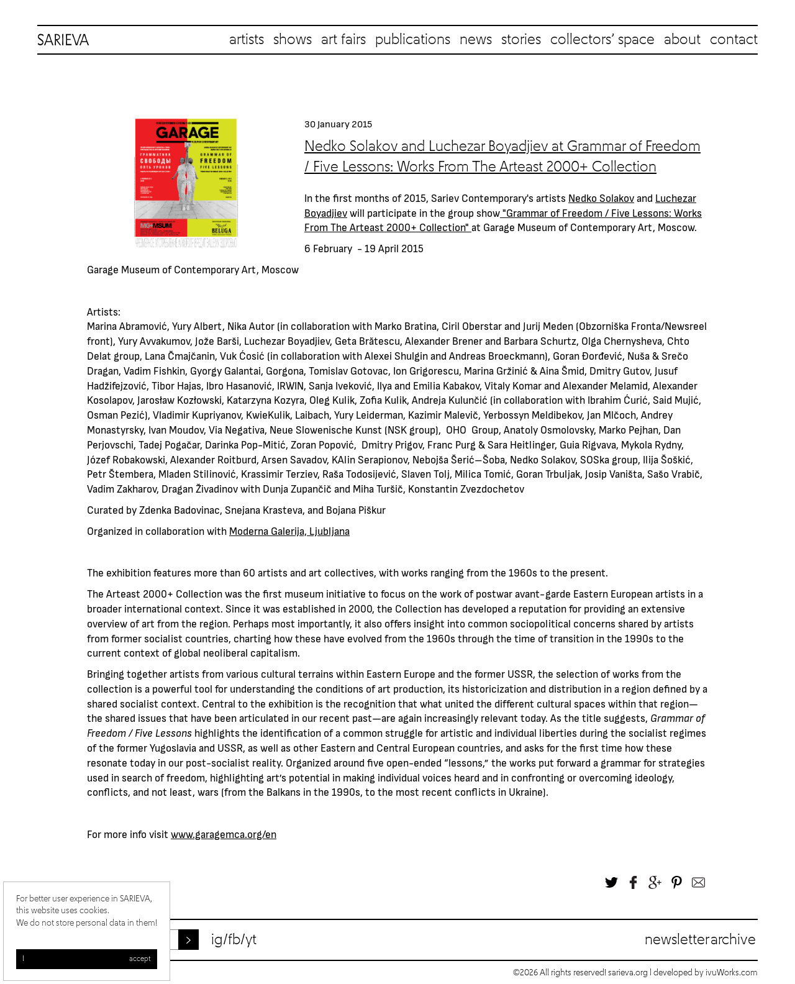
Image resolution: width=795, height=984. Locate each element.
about (682, 39)
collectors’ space (602, 39)
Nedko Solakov (601, 197)
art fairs (343, 39)
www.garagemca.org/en (223, 833)
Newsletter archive (700, 939)
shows (292, 39)
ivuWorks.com (732, 972)
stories (521, 39)
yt (251, 939)
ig (217, 939)
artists (246, 39)
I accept (86, 959)
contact (734, 39)
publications (412, 39)
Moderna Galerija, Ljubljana (289, 530)
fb (234, 939)
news (476, 39)
